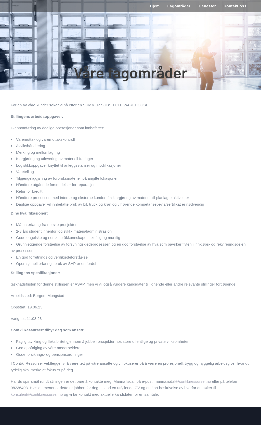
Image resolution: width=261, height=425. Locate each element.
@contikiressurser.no (193, 381)
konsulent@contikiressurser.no (37, 394)
